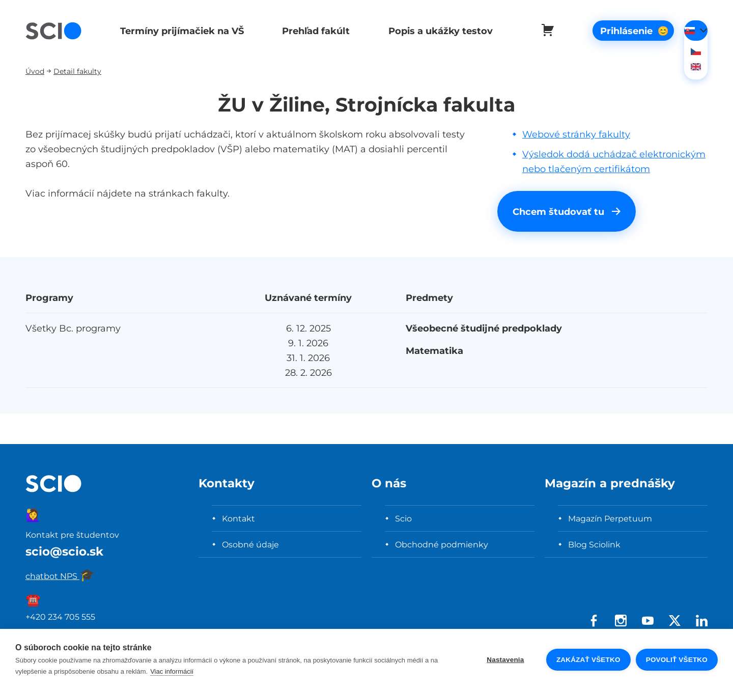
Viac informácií (171, 671)
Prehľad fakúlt (312, 30)
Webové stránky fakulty (576, 134)
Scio (403, 518)
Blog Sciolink (594, 544)
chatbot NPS (60, 576)
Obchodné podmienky (441, 544)
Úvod (34, 71)
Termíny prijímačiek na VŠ (180, 30)
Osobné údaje (250, 544)
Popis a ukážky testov (435, 30)
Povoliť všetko (677, 660)
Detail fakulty (77, 71)
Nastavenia (505, 660)
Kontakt (238, 518)
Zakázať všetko (588, 660)
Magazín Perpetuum (610, 518)
